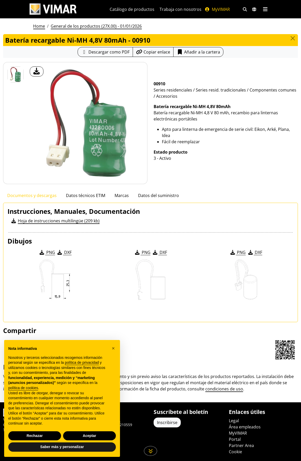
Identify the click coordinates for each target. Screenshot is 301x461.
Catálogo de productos (132, 9)
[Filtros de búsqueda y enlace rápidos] (244, 9)
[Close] (293, 38)
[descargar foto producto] (36, 71)
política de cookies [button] (23, 388)
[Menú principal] (265, 9)
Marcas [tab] (122, 195)
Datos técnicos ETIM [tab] (85, 195)
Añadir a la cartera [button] (198, 52)
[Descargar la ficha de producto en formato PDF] (105, 52)
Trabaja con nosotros (180, 9)
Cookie (235, 452)
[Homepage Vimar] (53, 9)
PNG (47, 252)
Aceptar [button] (89, 436)
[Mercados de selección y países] (254, 9)
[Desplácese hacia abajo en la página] (150, 451)
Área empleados (245, 427)
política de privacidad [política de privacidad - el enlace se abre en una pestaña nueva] (82, 362)
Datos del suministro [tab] (158, 195)
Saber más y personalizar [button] (62, 447)
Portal (235, 439)
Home (39, 26)
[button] (113, 348)
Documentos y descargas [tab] (32, 195)
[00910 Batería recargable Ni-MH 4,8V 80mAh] (15, 74)
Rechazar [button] (35, 436)
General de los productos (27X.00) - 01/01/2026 (96, 26)
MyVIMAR (217, 9)
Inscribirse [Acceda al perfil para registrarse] (167, 422)
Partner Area (241, 445)
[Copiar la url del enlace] (153, 52)
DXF (64, 252)
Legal (234, 421)
